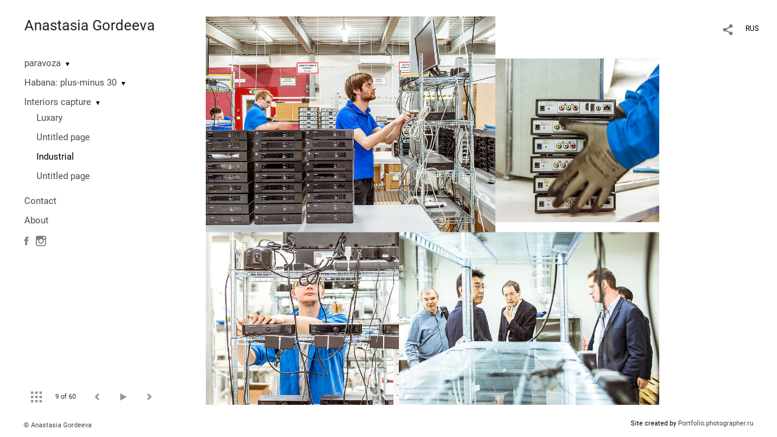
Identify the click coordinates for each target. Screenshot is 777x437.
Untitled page (63, 137)
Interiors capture (57, 102)
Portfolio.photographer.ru (715, 423)
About (36, 220)
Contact (40, 200)
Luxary (49, 117)
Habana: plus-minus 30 (70, 82)
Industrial (55, 156)
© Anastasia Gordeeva (58, 425)
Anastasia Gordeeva (89, 25)
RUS (752, 28)
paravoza (42, 63)
